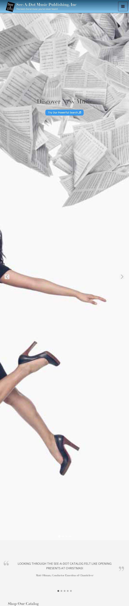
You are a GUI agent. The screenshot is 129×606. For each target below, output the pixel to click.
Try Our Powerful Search (64, 112)
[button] (123, 6)
